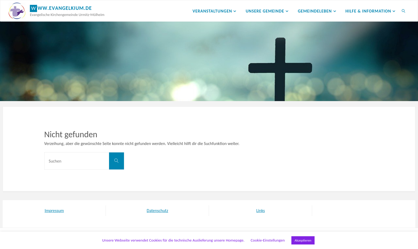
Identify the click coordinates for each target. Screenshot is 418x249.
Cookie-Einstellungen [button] (268, 240)
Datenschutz (157, 210)
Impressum (54, 210)
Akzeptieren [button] (303, 240)
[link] (403, 11)
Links (260, 210)
